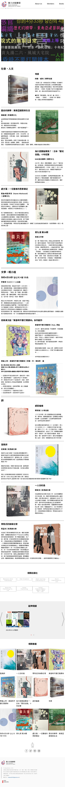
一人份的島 (20, 673)
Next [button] (63, 619)
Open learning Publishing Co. (41, 579)
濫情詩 (2, 673)
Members (50, 4)
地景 (50, 701)
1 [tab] (31, 635)
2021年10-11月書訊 (12, 630)
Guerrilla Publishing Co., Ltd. (8, 589)
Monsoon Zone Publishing (8, 579)
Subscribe (6, 782)
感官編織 (35, 701)
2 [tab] (34, 635)
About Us (38, 4)
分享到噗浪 (39, 750)
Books (61, 4)
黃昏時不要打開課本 (56, 673)
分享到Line (34, 750)
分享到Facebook (26, 750)
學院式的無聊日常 (39, 673)
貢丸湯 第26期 (21, 733)
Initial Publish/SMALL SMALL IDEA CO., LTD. (41, 589)
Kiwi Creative (24, 579)
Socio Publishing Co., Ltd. (57, 580)
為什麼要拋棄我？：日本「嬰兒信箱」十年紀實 (23, 703)
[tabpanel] (32, 622)
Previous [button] (2, 619)
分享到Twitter (30, 750)
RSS (5, 780)
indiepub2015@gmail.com (14, 777)
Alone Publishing (24, 588)
